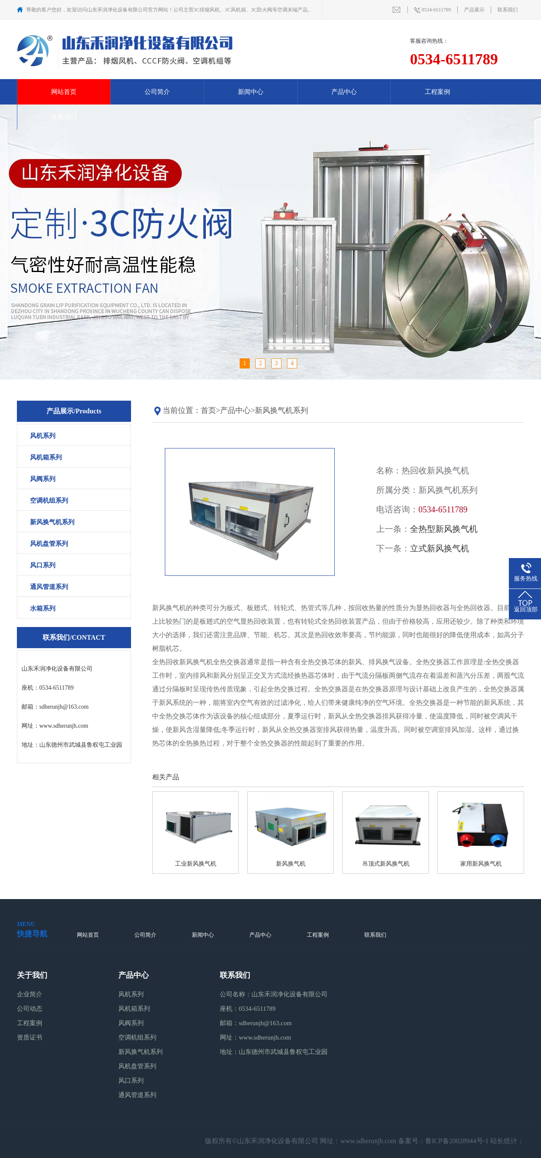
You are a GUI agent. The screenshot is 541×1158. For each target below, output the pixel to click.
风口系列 (42, 565)
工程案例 (437, 91)
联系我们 (507, 10)
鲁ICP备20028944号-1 (457, 1140)
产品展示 (474, 10)
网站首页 (64, 91)
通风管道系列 (49, 586)
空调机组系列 (49, 500)
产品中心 (344, 91)
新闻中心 (250, 91)
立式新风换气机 (439, 548)
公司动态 (29, 1008)
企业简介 (29, 994)
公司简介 (157, 91)
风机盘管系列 (49, 543)
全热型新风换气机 (444, 529)
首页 (208, 410)
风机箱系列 (46, 457)
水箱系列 (42, 608)
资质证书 (29, 1037)
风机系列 (42, 435)
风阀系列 (42, 479)
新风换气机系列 (52, 522)
